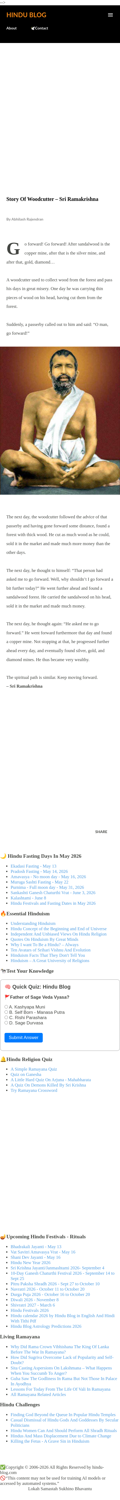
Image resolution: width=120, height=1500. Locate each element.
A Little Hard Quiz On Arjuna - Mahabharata (51, 1079)
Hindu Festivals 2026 (30, 1310)
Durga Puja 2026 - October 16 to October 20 (50, 1294)
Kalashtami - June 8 (28, 897)
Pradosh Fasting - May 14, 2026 (39, 871)
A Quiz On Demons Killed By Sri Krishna (48, 1085)
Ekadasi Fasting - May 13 (33, 866)
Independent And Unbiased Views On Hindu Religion (58, 934)
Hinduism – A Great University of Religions (50, 960)
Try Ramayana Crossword (34, 1090)
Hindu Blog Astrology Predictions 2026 (46, 1326)
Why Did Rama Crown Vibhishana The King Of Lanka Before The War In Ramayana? (60, 1349)
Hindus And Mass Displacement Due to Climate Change (61, 1435)
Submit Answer (23, 1037)
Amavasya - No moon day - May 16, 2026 (48, 876)
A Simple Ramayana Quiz (34, 1069)
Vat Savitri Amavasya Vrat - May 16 (43, 1252)
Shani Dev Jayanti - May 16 (36, 1257)
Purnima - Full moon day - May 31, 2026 (47, 887)
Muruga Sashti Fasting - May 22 (39, 882)
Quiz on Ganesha (26, 1074)
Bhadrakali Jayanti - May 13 (36, 1246)
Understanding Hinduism (33, 923)
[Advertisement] (60, 108)
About (11, 28)
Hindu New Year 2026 (30, 1262)
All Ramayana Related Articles (38, 1394)
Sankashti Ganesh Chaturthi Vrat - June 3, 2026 (53, 892)
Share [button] (101, 831)
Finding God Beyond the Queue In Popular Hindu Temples (63, 1414)
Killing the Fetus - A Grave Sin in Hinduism (50, 1441)
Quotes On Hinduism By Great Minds (44, 939)
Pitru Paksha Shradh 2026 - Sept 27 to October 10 (55, 1283)
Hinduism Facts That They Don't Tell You (48, 955)
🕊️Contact (39, 28)
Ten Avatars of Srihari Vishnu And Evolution (51, 949)
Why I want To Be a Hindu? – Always (45, 944)
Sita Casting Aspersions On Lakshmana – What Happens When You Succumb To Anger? (61, 1370)
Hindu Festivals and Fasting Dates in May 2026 (53, 903)
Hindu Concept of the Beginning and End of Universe (59, 928)
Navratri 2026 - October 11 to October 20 (48, 1289)
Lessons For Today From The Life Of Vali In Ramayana (60, 1389)
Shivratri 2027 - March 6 (33, 1305)
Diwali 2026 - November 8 (35, 1299)
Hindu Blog (26, 15)
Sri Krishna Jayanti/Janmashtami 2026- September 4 (57, 1267)
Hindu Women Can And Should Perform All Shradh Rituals (64, 1430)
